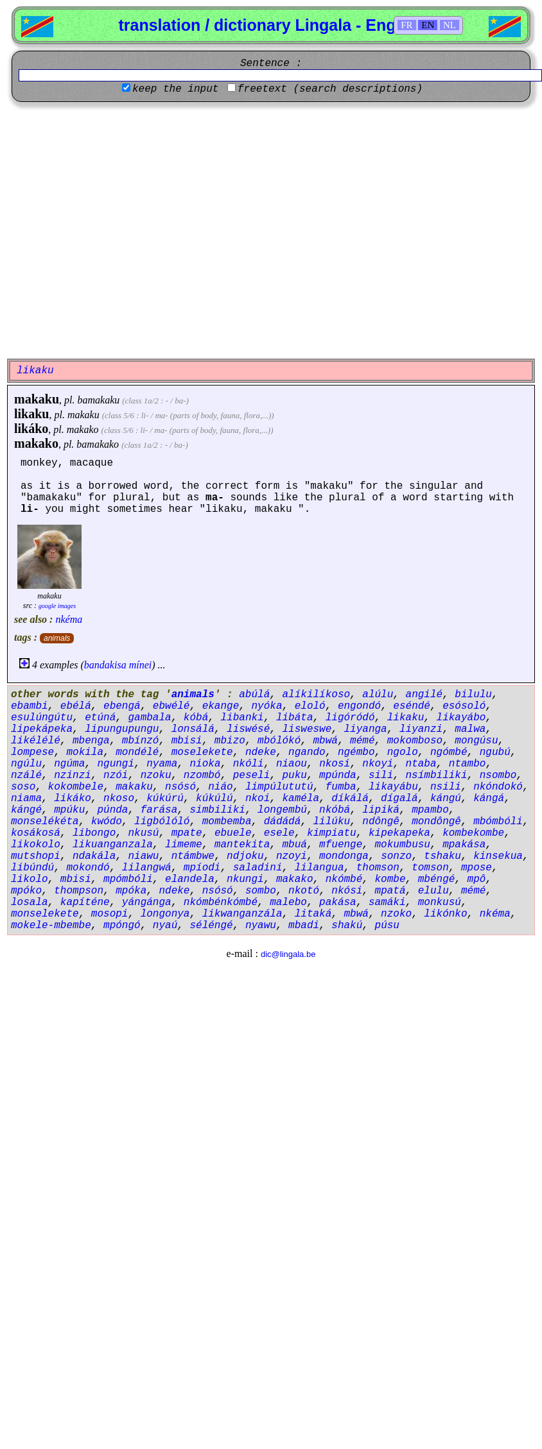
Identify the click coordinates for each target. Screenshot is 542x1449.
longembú (282, 810)
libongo (94, 833)
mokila (84, 752)
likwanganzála (242, 914)
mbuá (294, 845)
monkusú (439, 902)
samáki (387, 902)
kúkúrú (165, 798)
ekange (221, 706)
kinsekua (498, 856)
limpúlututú (279, 787)
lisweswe (306, 729)
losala (29, 902)
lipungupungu (122, 729)
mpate (186, 833)
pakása (337, 902)
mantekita (242, 845)
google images (57, 605)
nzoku (156, 775)
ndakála (94, 856)
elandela (189, 879)
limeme (183, 845)
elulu (433, 891)
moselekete (202, 752)
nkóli (248, 764)
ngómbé (449, 752)
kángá (488, 798)
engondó (359, 706)
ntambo (467, 764)
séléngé (210, 925)
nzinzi (72, 775)
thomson (377, 868)
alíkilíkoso (316, 694)
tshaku (442, 856)
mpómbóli (128, 879)
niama (26, 798)
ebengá (122, 706)
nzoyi (291, 856)
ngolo (402, 752)
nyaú (165, 925)
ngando (307, 752)
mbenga (91, 741)
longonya (165, 914)
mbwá (325, 741)
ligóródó (350, 718)
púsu (387, 925)
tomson (430, 868)
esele (279, 833)
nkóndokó (498, 787)
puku (294, 775)
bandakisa (105, 664)
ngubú (495, 752)
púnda (112, 810)
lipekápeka (42, 729)
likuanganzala (113, 845)
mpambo (430, 810)
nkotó (303, 891)
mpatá (390, 891)
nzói (115, 775)
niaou (291, 764)
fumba (341, 787)
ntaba (421, 764)
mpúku (69, 810)
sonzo (396, 856)
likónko (445, 914)
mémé (362, 741)
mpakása (463, 845)
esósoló (463, 706)
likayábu (393, 787)
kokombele (75, 787)
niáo (220, 787)
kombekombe (473, 833)
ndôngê (380, 821)
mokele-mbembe (51, 925)
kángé (26, 810)
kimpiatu (331, 833)
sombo (260, 891)
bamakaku (98, 399)
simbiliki (217, 810)
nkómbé (344, 879)
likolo (29, 879)
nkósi (346, 891)
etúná (100, 718)
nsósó (180, 787)
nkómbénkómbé (221, 902)
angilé (424, 694)
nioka (204, 764)
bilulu (473, 694)
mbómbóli (498, 821)
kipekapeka (399, 833)
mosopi (109, 914)
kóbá (196, 718)
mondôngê (436, 821)
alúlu (377, 694)
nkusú (143, 833)
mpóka (131, 891)
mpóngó (122, 925)
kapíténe (85, 902)
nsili (445, 787)
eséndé (411, 706)
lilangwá (146, 868)
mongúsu (476, 741)
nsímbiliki (437, 775)
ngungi (115, 764)
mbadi (303, 925)
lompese (32, 752)
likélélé (35, 741)
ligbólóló (161, 821)
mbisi (186, 741)
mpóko (26, 891)
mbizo (229, 741)
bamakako (97, 444)
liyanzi (420, 729)
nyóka (266, 706)
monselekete (45, 914)
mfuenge (340, 845)
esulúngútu (42, 718)
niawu (143, 856)
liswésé (248, 729)
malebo (288, 902)
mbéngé (436, 879)
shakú (346, 925)
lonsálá (192, 729)
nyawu (260, 925)
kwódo (106, 821)
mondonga (344, 856)
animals (57, 638)
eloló (310, 706)
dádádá (282, 821)
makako (83, 429)
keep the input (175, 89)
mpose (476, 868)
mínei (140, 664)
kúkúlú (214, 798)
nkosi (334, 764)
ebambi (29, 706)
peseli (251, 775)
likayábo (461, 718)
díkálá (350, 798)
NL (449, 25)
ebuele (233, 833)
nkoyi (377, 764)
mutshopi (35, 856)
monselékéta (45, 821)
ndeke (260, 752)
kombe (390, 879)
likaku (31, 414)
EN (427, 25)
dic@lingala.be (288, 954)
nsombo (498, 775)
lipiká (380, 810)
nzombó (202, 775)
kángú (445, 798)
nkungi (245, 879)
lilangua (319, 868)
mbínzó (140, 741)
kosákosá (35, 833)
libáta (294, 718)
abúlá (254, 694)
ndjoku (245, 856)
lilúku (332, 821)
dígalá (399, 798)
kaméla (300, 798)
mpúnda (337, 775)
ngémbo (356, 752)
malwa (470, 729)
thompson (78, 891)
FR (406, 25)
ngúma (69, 764)
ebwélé (171, 706)
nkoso (118, 798)
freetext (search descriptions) (330, 89)
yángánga (146, 902)
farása (159, 810)
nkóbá (334, 810)
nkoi (257, 798)
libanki (241, 718)
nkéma (68, 619)
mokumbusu (402, 845)
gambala (149, 718)
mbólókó (279, 741)
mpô (477, 879)
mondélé (137, 752)
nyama (161, 764)
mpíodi (202, 868)
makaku (36, 399)
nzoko (396, 914)
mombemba (227, 821)
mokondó (87, 868)
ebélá (75, 706)
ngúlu (26, 764)
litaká (313, 914)
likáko (31, 428)
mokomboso (414, 741)
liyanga (365, 729)
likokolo (35, 845)
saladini (258, 868)
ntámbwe (192, 856)
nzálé (26, 775)
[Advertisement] (120, 228)
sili (381, 775)
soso (23, 787)
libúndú (32, 868)
